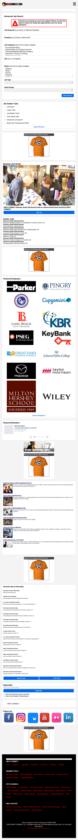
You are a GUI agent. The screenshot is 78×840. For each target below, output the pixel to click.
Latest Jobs (11, 110)
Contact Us (35, 765)
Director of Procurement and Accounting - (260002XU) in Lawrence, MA (19, 667)
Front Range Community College (10, 608)
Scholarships (23, 787)
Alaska (38, 71)
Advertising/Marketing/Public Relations (38, 52)
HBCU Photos (61, 791)
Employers (25, 765)
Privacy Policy (32, 828)
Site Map (61, 765)
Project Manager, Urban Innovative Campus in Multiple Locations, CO (18, 615)
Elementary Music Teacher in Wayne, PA (12, 644)
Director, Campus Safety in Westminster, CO (13, 662)
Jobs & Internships (36, 787)
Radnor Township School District (10, 642)
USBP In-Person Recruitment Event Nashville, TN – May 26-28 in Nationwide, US (21, 638)
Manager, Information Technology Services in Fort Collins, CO (17, 627)
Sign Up (39, 212)
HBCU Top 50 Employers (51, 807)
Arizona (38, 73)
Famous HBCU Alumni (22, 810)
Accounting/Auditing (38, 48)
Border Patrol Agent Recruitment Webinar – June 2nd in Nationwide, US (19, 604)
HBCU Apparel (30, 794)
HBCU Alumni (66, 787)
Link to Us (44, 765)
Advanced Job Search (15, 120)
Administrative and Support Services (38, 50)
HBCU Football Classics (32, 807)
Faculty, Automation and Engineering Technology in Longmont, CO (18, 610)
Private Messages (27, 778)
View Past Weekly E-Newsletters (17, 696)
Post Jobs (57, 678)
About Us (15, 765)
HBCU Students (13, 791)
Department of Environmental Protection (12, 665)
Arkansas (38, 75)
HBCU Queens (37, 810)
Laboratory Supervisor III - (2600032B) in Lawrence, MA (15, 673)
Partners (53, 765)
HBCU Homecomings (13, 807)
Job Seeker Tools (13, 113)
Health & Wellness (57, 794)
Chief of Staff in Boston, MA (9, 592)
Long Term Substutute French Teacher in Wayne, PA (14, 650)
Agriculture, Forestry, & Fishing (38, 54)
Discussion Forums (52, 787)
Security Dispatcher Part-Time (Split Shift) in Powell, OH (15, 598)
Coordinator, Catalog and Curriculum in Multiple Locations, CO (17, 621)
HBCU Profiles (11, 787)
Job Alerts (10, 107)
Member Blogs (26, 791)
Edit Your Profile (12, 774)
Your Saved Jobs (13, 117)
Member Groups (63, 774)
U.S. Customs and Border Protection (11, 602)
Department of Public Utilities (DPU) (11, 590)
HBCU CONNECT (13, 704)
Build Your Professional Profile (18, 123)
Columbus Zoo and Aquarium (9, 596)
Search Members (26, 774)
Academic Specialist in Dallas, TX (10, 633)
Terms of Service (44, 828)
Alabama (38, 69)
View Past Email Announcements (17, 694)
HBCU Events (18, 794)
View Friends (38, 774)
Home (8, 765)
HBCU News (37, 791)
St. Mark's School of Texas (9, 631)
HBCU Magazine (43, 794)
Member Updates (12, 778)
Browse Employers (38, 415)
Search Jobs (21, 678)
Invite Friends (50, 774)
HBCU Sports (49, 791)
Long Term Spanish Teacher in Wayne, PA (12, 656)
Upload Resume (39, 127)
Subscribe (38, 691)
